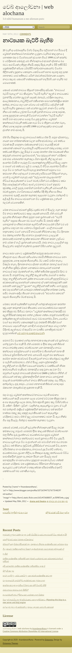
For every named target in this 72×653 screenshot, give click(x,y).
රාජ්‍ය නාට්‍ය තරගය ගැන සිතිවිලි (16, 590)
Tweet (6, 508)
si (47, 501)
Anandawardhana (39, 628)
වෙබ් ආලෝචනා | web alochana (28, 10)
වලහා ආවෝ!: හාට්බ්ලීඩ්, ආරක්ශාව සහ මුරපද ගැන (24, 580)
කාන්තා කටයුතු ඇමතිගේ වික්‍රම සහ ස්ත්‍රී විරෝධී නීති (24, 585)
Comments (25, 34)
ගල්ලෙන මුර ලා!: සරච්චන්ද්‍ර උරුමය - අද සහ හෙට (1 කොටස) (28, 607)
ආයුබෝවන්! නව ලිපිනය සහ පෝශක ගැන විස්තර (23, 595)
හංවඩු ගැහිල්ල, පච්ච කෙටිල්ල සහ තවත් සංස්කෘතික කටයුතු (27, 575)
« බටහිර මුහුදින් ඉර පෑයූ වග (15, 512)
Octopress (49, 639)
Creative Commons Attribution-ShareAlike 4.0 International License (30, 631)
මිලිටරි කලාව (8, 571)
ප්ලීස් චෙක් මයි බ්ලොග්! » (57, 512)
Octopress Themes (10, 643)
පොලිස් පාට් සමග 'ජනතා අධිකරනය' (18, 539)
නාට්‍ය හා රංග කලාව (58, 501)
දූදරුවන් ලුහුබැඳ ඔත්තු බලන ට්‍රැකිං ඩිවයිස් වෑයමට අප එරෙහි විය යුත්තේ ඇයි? (35, 534)
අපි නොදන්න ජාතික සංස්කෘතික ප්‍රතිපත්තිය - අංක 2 (24, 566)
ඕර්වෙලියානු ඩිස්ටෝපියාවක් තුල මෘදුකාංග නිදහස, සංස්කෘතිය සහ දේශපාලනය (35, 544)
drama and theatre (38, 501)
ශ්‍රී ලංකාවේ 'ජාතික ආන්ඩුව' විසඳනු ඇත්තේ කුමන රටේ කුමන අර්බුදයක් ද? (33, 549)
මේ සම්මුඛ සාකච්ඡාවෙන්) (31, 333)
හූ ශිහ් (5, 554)
